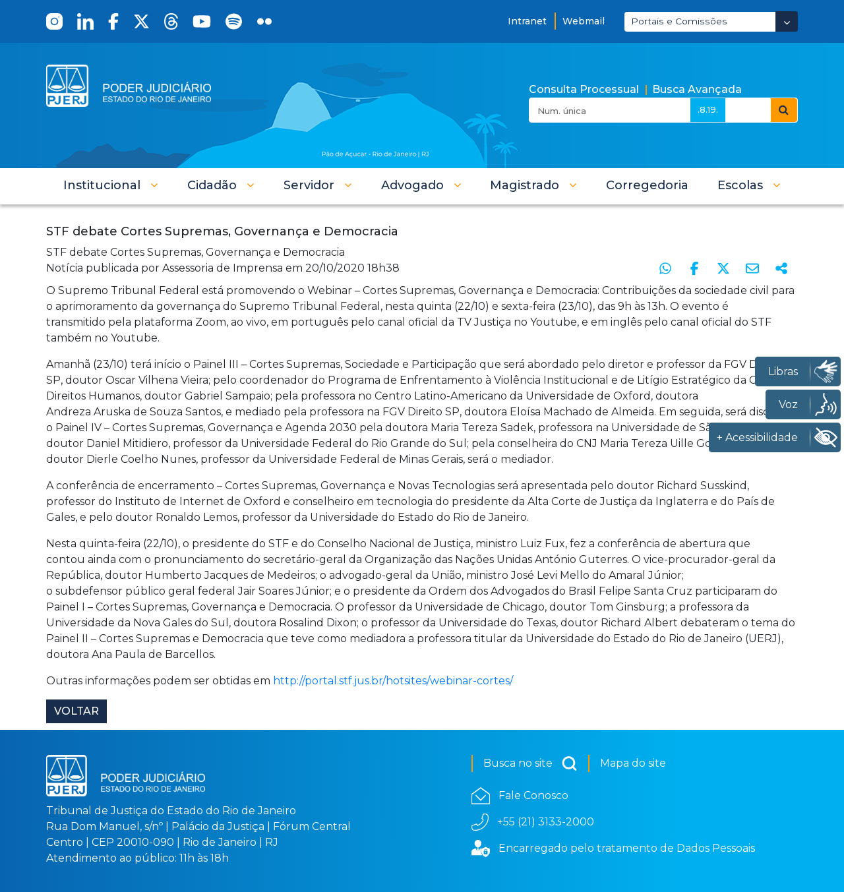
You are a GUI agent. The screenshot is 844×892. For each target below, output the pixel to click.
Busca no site (530, 763)
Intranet (527, 21)
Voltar (76, 711)
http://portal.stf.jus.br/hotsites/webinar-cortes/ (393, 680)
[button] (110, 185)
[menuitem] (647, 185)
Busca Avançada (697, 89)
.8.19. (708, 109)
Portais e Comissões (679, 21)
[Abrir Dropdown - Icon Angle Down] (786, 21)
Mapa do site (633, 763)
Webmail (583, 21)
